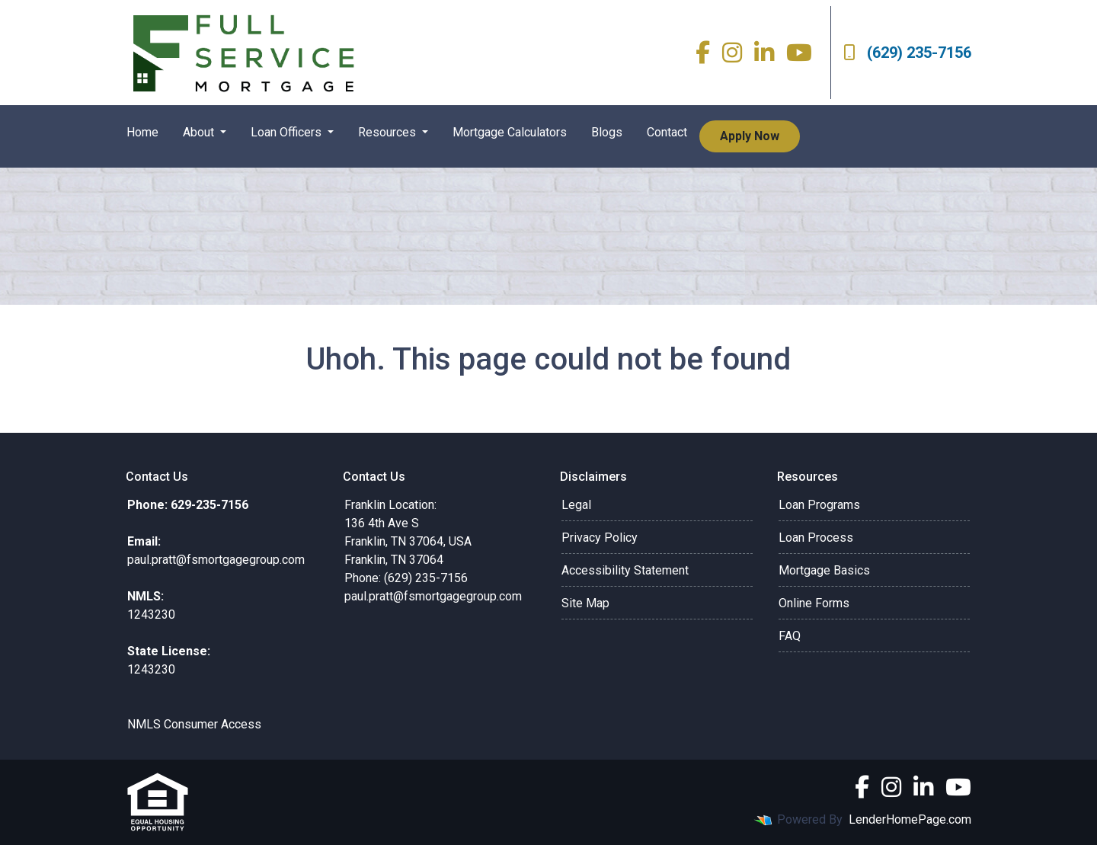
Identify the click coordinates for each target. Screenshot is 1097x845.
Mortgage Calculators (510, 132)
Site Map (585, 603)
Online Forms (814, 603)
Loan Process (816, 537)
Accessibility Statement (625, 570)
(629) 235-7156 (907, 52)
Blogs (606, 132)
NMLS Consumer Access (194, 724)
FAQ (790, 636)
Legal (576, 505)
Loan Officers (288, 132)
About (200, 132)
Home (142, 132)
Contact (667, 132)
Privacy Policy (599, 537)
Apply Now (749, 136)
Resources (388, 132)
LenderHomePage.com (910, 819)
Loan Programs (819, 505)
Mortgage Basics (824, 570)
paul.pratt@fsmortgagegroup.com (433, 596)
